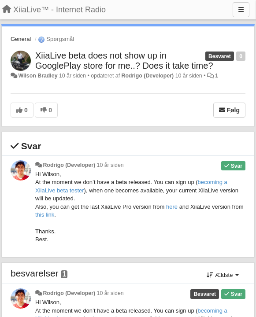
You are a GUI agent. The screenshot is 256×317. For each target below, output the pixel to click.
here (172, 206)
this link (44, 214)
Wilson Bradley (37, 76)
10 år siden (110, 165)
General (21, 39)
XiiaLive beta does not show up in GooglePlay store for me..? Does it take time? (124, 60)
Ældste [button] (223, 275)
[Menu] (241, 9)
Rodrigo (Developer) (148, 76)
